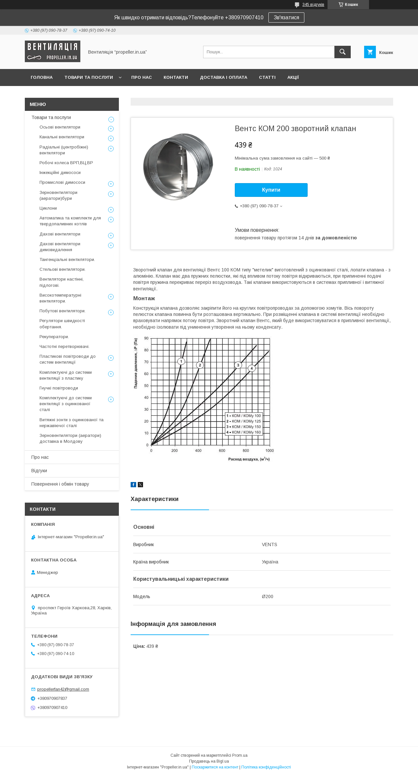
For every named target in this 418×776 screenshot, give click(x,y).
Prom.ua (240, 755)
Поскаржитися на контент (215, 767)
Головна (42, 77)
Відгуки (39, 470)
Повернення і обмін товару (60, 484)
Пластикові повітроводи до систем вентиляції (68, 359)
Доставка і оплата (223, 77)
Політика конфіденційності (266, 767)
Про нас (141, 77)
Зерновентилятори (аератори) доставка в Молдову (70, 438)
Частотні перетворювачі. (64, 346)
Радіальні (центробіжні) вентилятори (64, 150)
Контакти (176, 77)
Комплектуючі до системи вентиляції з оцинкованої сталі (66, 403)
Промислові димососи (62, 182)
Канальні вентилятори (62, 136)
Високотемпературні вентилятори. (60, 298)
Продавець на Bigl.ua (209, 761)
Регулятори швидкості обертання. (62, 323)
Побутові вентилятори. (63, 310)
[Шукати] (342, 52)
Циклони (48, 208)
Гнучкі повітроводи (59, 388)
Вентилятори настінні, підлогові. (62, 282)
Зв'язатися (286, 17)
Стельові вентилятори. (63, 269)
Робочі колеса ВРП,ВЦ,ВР (66, 162)
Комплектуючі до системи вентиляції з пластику (66, 375)
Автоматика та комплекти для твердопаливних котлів (70, 221)
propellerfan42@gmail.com (63, 689)
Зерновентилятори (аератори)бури (58, 195)
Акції (293, 77)
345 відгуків (313, 4)
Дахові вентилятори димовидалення (60, 246)
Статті (267, 77)
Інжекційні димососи (60, 172)
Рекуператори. (54, 336)
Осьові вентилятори (60, 127)
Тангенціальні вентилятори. (67, 259)
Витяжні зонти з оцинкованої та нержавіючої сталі (72, 422)
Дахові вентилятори (60, 234)
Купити (271, 190)
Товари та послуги (88, 77)
